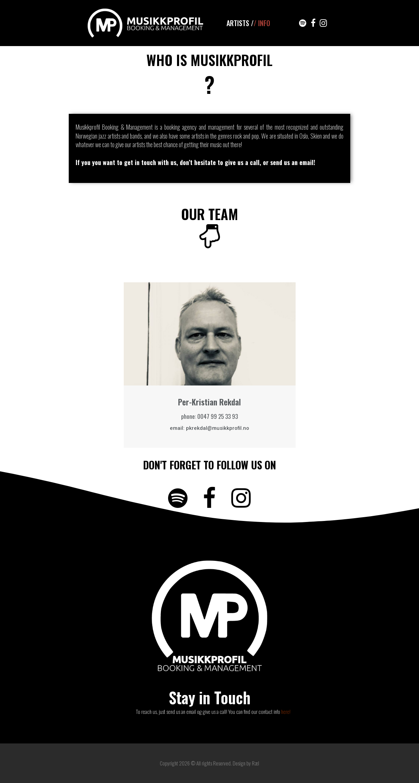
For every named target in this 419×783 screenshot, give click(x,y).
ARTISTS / (240, 23)
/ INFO (262, 23)
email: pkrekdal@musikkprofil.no (209, 428)
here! (285, 711)
